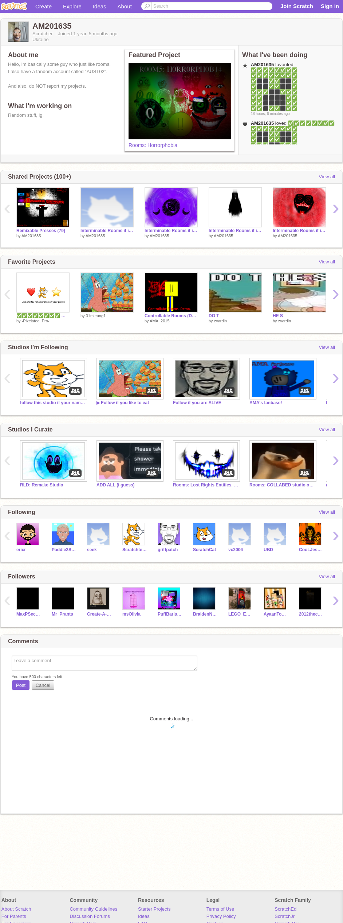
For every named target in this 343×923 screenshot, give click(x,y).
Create (43, 6)
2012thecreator (311, 614)
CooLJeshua (311, 549)
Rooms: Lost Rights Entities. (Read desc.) (205, 485)
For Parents (13, 916)
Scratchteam (134, 549)
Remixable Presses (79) (40, 230)
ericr (21, 549)
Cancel (43, 685)
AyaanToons (276, 614)
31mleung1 (96, 316)
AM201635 (31, 236)
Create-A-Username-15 (99, 614)
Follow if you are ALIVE (197, 402)
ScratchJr (285, 916)
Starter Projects (154, 909)
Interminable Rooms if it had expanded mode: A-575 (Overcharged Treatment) (107, 230)
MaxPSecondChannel (28, 614)
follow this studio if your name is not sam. (53, 402)
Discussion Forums (90, 916)
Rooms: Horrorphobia (153, 145)
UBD (268, 549)
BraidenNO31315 (205, 614)
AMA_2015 (159, 321)
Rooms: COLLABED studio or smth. (282, 485)
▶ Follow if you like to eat (122, 402)
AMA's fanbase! (265, 402)
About (125, 6)
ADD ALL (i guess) (115, 485)
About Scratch (16, 909)
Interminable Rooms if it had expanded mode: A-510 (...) (235, 230)
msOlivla (131, 614)
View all (327, 176)
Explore (72, 6)
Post (20, 685)
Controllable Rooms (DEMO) (171, 315)
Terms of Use (220, 909)
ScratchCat (204, 549)
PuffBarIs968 (170, 614)
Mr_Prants (62, 614)
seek (92, 549)
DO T (214, 315)
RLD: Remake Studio (41, 485)
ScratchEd (285, 909)
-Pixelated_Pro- (36, 321)
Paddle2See (64, 549)
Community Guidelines (93, 909)
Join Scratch (296, 6)
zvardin (220, 321)
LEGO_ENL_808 (240, 614)
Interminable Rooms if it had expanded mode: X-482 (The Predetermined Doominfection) (299, 230)
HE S (278, 315)
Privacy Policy (221, 916)
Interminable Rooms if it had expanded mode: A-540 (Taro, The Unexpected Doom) (171, 230)
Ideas (99, 6)
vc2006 (235, 549)
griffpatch (168, 549)
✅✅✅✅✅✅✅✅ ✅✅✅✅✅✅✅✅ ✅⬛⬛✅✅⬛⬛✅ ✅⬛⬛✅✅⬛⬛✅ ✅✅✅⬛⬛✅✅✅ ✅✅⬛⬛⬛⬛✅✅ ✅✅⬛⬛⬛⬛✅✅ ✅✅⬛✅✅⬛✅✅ (274, 89)
